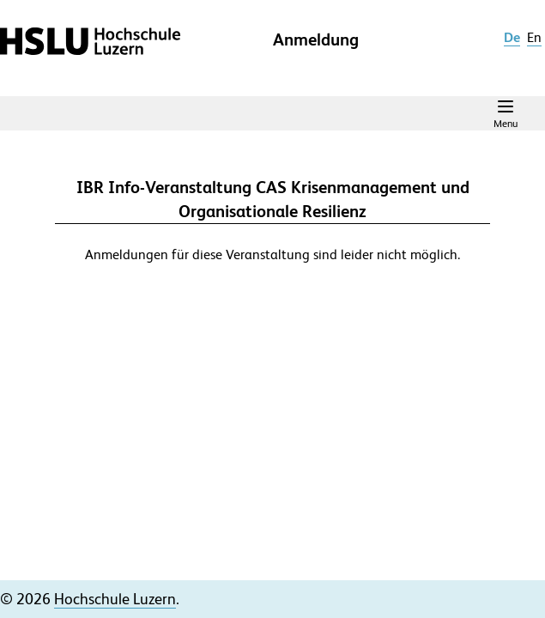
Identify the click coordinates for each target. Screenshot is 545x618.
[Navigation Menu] (506, 113)
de (512, 37)
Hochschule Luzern (115, 599)
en (534, 37)
